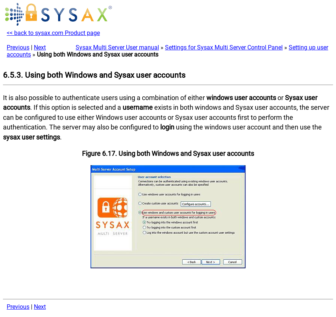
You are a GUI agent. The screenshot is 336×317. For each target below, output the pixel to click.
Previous (18, 47)
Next (40, 47)
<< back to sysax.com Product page (53, 32)
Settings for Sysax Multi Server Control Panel (224, 47)
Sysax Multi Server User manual (117, 47)
